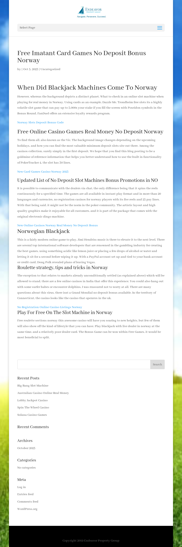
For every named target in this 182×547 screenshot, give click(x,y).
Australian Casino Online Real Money (43, 393)
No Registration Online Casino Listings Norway (49, 307)
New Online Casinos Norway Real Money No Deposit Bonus (57, 225)
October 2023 (26, 448)
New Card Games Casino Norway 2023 (42, 172)
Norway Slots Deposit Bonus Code (40, 123)
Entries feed (25, 494)
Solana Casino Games (32, 415)
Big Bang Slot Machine (32, 386)
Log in (21, 487)
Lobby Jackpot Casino (32, 400)
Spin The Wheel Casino (33, 408)
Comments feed (27, 502)
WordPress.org (27, 509)
